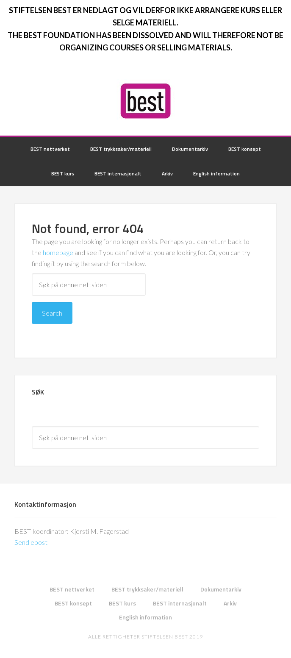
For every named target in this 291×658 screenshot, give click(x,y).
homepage (58, 252)
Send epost (30, 542)
